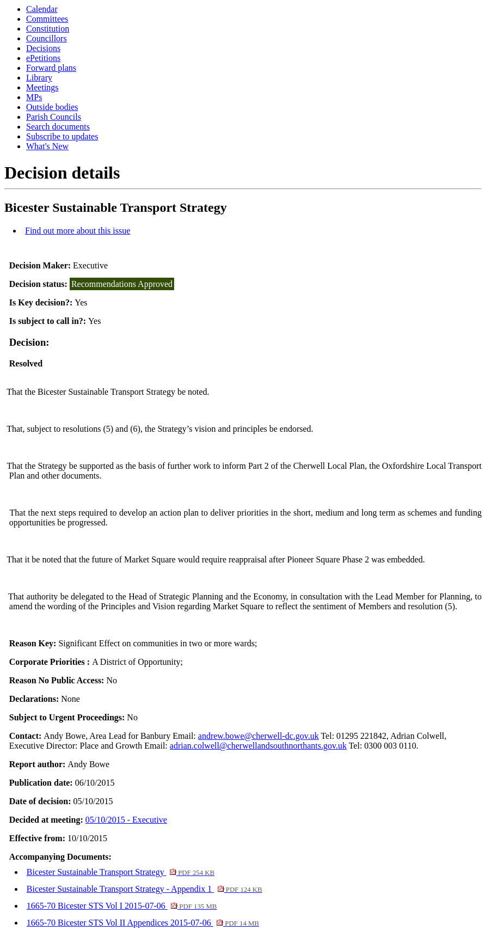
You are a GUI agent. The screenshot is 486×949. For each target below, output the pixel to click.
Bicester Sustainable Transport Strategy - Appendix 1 (144, 888)
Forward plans (51, 67)
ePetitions (43, 58)
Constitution (47, 28)
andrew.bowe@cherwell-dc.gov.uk (258, 735)
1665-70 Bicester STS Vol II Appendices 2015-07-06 (143, 922)
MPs (34, 97)
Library (39, 77)
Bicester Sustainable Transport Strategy (120, 872)
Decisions (43, 48)
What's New (47, 146)
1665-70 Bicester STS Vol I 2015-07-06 (122, 905)
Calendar (42, 9)
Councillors (46, 38)
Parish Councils (53, 116)
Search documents (58, 126)
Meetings (42, 87)
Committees (47, 18)
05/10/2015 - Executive (126, 819)
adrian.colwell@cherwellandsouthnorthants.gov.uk (258, 745)
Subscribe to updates (62, 136)
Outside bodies (52, 107)
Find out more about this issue (77, 230)
